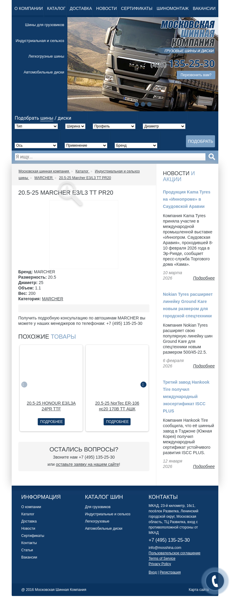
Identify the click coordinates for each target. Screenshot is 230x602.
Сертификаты (136, 8)
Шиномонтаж (173, 8)
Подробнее (51, 422)
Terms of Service (162, 558)
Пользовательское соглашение (174, 553)
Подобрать (200, 141)
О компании (28, 8)
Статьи (27, 550)
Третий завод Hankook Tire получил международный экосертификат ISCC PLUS (186, 396)
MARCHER (52, 298)
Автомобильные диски (44, 72)
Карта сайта (199, 590)
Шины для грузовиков (44, 24)
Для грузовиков (98, 507)
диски (64, 118)
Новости (106, 8)
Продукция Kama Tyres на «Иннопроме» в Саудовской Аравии (186, 199)
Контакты (29, 543)
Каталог (56, 8)
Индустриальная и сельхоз (40, 40)
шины (46, 118)
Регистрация (170, 572)
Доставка (81, 8)
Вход (153, 572)
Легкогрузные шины (46, 56)
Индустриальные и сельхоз (108, 514)
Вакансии (204, 8)
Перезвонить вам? (196, 75)
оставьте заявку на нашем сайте (87, 464)
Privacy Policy (160, 564)
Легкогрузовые (97, 521)
